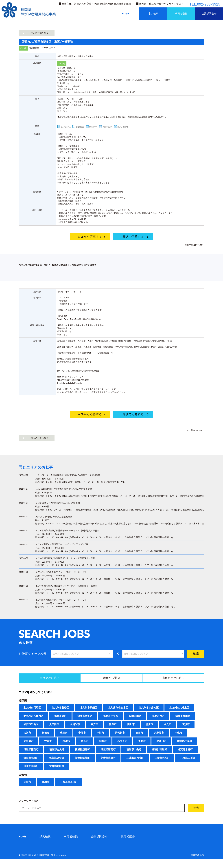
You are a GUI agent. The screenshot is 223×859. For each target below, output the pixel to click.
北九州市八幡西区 (33, 716)
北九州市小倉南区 (149, 707)
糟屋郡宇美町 (184, 741)
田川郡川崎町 (31, 766)
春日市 (139, 732)
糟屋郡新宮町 (108, 749)
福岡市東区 (60, 716)
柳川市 (149, 724)
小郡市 (100, 732)
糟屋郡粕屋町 (159, 749)
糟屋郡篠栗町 (31, 749)
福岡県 (23, 700)
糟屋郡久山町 (133, 749)
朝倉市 (103, 741)
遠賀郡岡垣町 (31, 757)
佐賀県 (23, 775)
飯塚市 (112, 724)
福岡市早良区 (31, 724)
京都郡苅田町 (56, 766)
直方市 (94, 724)
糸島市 (142, 741)
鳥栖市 (45, 782)
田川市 (131, 724)
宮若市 (84, 741)
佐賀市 (27, 782)
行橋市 (45, 732)
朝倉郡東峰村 (108, 757)
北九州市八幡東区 (179, 707)
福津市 (66, 741)
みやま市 (122, 741)
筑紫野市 (120, 732)
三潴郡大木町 (162, 757)
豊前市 (64, 732)
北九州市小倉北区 (118, 707)
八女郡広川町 (187, 757)
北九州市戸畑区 (88, 707)
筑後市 (186, 724)
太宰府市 (28, 741)
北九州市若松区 (60, 707)
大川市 (27, 732)
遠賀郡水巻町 (185, 749)
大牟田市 (54, 724)
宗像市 (178, 732)
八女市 (167, 724)
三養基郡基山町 (68, 782)
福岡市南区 (135, 716)
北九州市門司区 (32, 707)
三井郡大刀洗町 (135, 757)
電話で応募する (133, 237)
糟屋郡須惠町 (82, 749)
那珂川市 (161, 741)
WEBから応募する (90, 237)
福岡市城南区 (182, 716)
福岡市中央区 (110, 716)
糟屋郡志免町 (56, 749)
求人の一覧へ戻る (39, 32)
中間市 (82, 732)
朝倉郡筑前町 (82, 757)
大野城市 (159, 732)
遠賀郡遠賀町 (56, 757)
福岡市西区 (158, 716)
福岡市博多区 (84, 716)
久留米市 (75, 724)
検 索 (196, 653)
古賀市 (48, 741)
